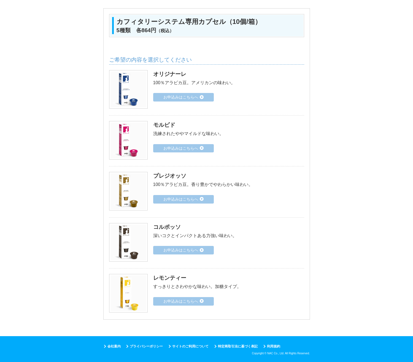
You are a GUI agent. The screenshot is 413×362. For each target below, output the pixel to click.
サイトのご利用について (190, 346)
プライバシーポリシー (146, 346)
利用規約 (273, 346)
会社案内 (114, 346)
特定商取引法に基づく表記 (238, 346)
